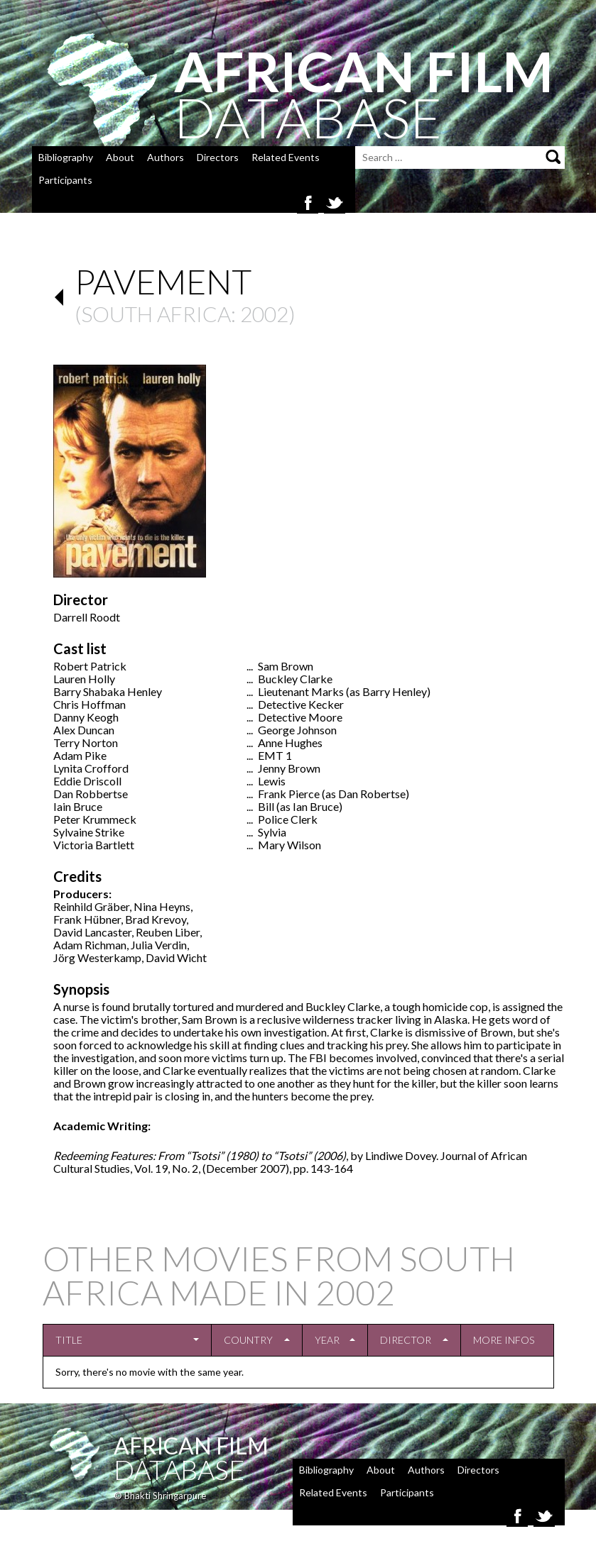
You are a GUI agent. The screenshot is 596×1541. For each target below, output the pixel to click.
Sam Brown (285, 666)
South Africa (156, 313)
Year (327, 1340)
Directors (218, 157)
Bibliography (65, 157)
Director (405, 1340)
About (120, 157)
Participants (65, 180)
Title (68, 1340)
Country (248, 1340)
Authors (165, 157)
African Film (191, 1445)
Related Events (285, 157)
